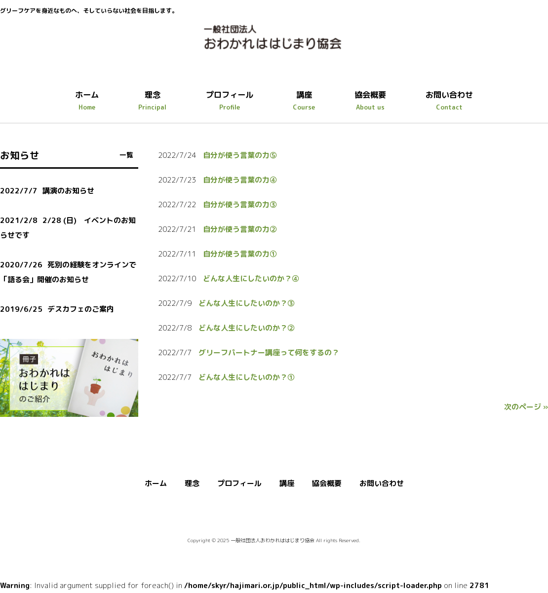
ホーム (156, 483)
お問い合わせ (381, 483)
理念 (192, 483)
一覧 (126, 154)
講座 (286, 483)
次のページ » (526, 407)
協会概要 (327, 483)
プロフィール (239, 483)
